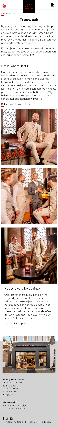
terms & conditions (13, 422)
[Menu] (52, 5)
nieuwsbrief (19, 408)
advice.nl (46, 422)
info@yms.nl (9, 394)
